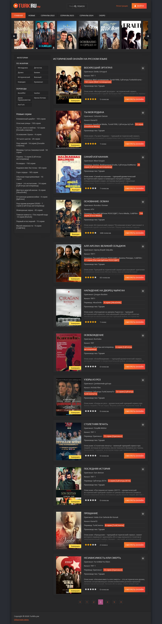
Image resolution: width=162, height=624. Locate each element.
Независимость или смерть (102, 557)
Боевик (37, 72)
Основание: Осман (96, 201)
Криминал (38, 82)
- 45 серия (29, 210)
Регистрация (122, 6)
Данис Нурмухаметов (24, 99)
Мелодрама (23, 68)
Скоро (102, 15)
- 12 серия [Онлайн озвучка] (30, 129)
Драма (20, 72)
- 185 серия (27, 172)
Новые (31, 15)
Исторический (24, 77)
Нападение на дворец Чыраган (104, 290)
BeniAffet (21, 93)
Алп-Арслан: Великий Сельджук (105, 245)
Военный (37, 77)
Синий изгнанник (96, 156)
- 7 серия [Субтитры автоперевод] (30, 204)
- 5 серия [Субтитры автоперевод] (28, 158)
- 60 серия (31, 168)
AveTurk (21, 105)
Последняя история (97, 468)
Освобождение (94, 335)
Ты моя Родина (94, 112)
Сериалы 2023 (67, 15)
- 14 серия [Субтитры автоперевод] (31, 184)
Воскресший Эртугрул (98, 67)
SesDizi (37, 93)
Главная (18, 15)
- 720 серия (28, 123)
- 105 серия (31, 119)
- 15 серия (30, 221)
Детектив (38, 68)
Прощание (91, 513)
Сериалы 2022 (48, 15)
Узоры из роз (92, 379)
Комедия (21, 82)
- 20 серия (28, 139)
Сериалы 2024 (86, 15)
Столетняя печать (96, 424)
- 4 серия (28, 134)
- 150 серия (25, 163)
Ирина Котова (40, 98)
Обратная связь (21, 619)
